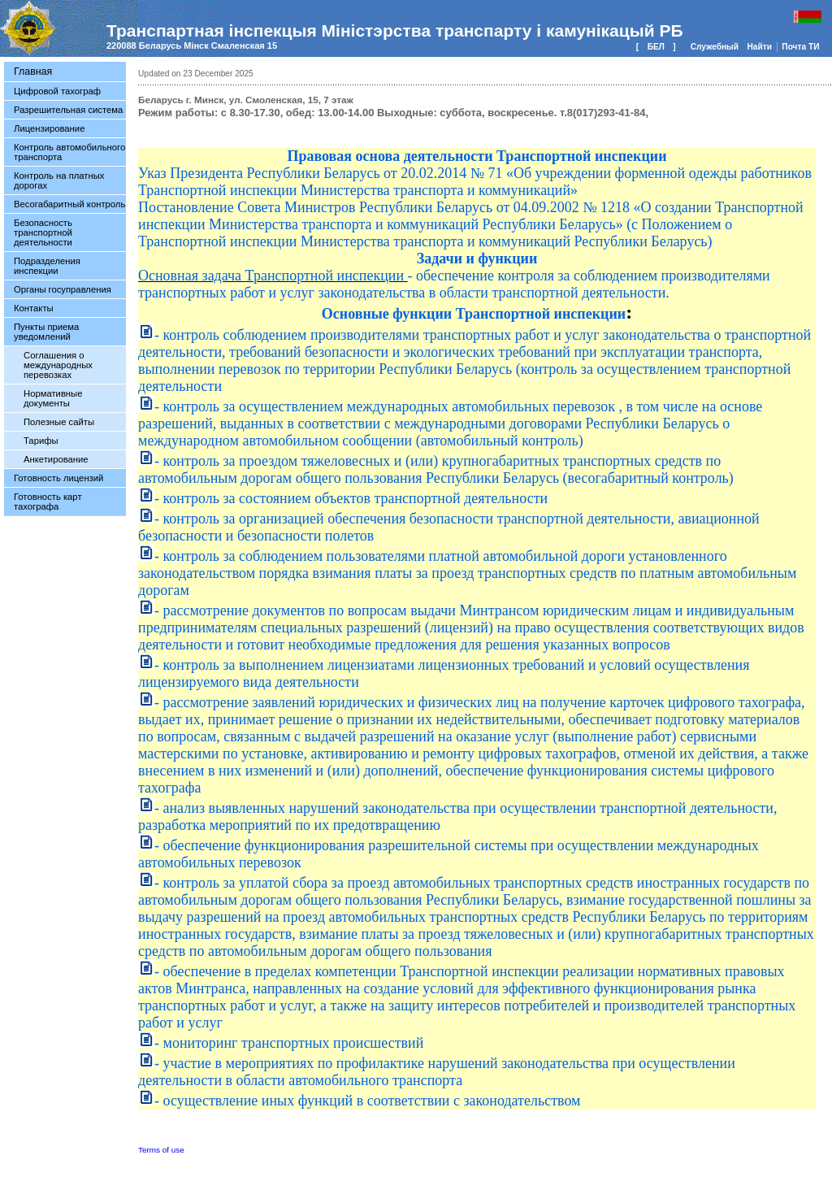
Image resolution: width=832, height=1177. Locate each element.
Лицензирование (49, 128)
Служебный (716, 46)
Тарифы (41, 440)
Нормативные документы (53, 398)
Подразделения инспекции (47, 266)
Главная (33, 71)
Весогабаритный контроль (69, 204)
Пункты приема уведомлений (46, 331)
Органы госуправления (62, 289)
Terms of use (161, 1149)
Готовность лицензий (58, 478)
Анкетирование (56, 459)
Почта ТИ (800, 46)
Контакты (34, 308)
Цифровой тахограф (57, 91)
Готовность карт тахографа (48, 501)
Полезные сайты (59, 422)
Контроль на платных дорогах (59, 180)
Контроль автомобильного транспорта (69, 152)
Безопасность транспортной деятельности (43, 232)
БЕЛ (656, 46)
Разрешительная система (68, 110)
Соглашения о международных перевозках (58, 365)
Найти (760, 46)
